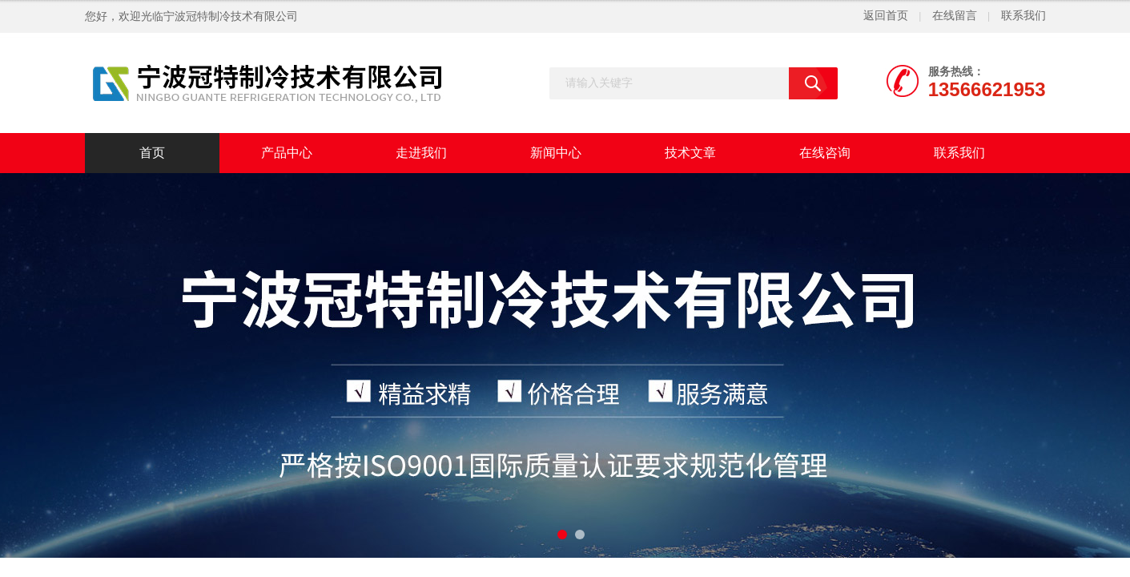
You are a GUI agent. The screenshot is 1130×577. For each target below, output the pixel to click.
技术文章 (690, 152)
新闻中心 (555, 152)
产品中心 (286, 152)
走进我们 (421, 152)
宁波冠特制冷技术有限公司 (230, 16)
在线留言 (954, 16)
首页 (152, 152)
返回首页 (885, 16)
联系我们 (1023, 16)
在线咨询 (825, 152)
